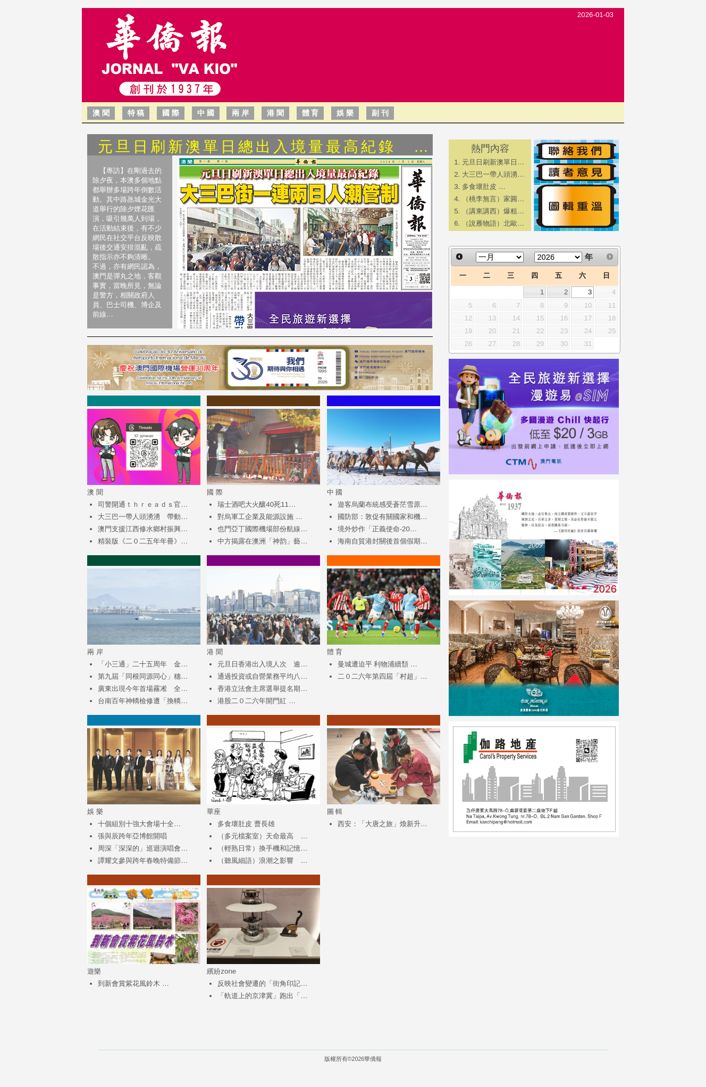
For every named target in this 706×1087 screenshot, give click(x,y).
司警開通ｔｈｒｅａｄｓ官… (143, 504)
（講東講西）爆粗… (493, 211)
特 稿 (136, 113)
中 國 (205, 113)
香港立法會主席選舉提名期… (262, 689)
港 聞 (275, 113)
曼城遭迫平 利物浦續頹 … (378, 664)
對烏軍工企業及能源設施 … (259, 517)
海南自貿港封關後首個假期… (382, 541)
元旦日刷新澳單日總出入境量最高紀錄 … (264, 146)
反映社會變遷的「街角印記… (262, 983)
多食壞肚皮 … (484, 187)
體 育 (310, 113)
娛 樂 (345, 113)
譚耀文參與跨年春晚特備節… (143, 860)
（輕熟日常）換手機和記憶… (262, 848)
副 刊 (380, 113)
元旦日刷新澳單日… (493, 162)
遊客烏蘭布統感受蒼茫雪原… (382, 504)
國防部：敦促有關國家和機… (382, 517)
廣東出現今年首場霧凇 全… (143, 689)
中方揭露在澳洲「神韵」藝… (262, 541)
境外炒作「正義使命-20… (377, 529)
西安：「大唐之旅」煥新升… (382, 824)
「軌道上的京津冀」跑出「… (262, 996)
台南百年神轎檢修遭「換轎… (143, 701)
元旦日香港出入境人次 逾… (262, 664)
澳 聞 (101, 113)
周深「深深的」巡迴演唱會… (143, 848)
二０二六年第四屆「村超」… (382, 676)
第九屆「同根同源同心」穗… (143, 676)
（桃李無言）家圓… (493, 199)
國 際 (170, 113)
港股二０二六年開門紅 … (256, 701)
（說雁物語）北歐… (493, 223)
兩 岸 (240, 113)
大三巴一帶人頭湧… (493, 174)
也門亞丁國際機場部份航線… (262, 529)
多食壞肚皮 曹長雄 (246, 824)
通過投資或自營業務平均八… (262, 676)
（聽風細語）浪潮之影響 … (262, 860)
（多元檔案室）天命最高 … (262, 836)
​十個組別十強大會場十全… (139, 824)
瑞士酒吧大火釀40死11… (256, 504)
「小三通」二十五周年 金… (143, 664)
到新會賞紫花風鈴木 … (133, 983)
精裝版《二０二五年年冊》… (143, 541)
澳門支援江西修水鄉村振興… (143, 529)
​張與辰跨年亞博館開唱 (132, 836)
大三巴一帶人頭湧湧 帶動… (143, 517)
